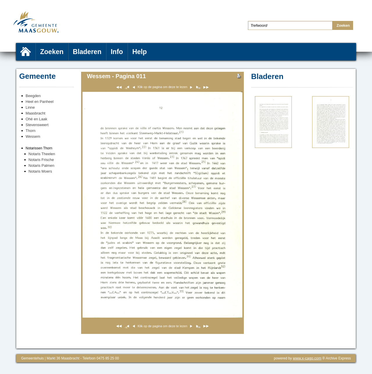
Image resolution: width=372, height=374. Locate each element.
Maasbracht (35, 113)
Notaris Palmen (41, 165)
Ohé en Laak (36, 119)
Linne (30, 107)
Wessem (33, 136)
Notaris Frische (41, 160)
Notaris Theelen (41, 154)
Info (117, 52)
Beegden (33, 96)
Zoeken (52, 52)
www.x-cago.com (307, 358)
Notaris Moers (40, 171)
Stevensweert (37, 125)
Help (139, 52)
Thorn (30, 130)
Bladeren (87, 52)
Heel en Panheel (39, 101)
